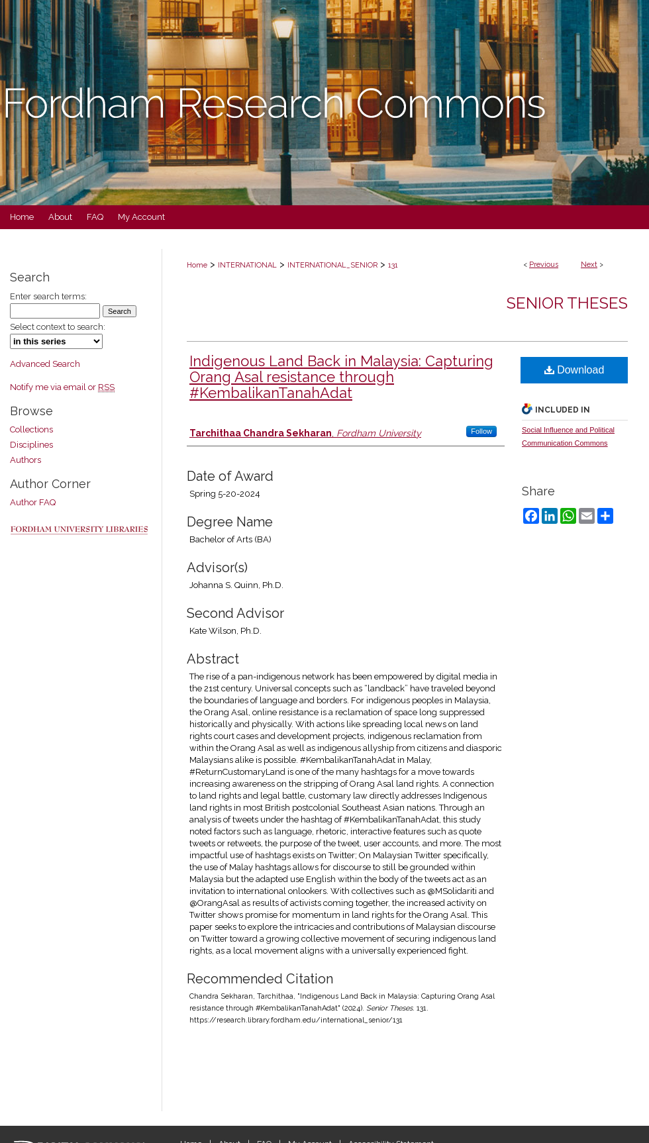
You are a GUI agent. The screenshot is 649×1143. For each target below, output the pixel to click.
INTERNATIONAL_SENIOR (332, 265)
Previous (543, 264)
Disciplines (31, 445)
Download (574, 369)
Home (197, 265)
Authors (25, 460)
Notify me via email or (62, 387)
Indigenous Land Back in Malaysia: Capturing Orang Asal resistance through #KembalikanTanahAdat (341, 376)
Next (589, 264)
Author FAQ (33, 502)
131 (393, 265)
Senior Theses (567, 303)
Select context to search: (57, 327)
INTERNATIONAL (247, 265)
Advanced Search (45, 364)
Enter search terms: (48, 296)
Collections (31, 429)
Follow (481, 431)
